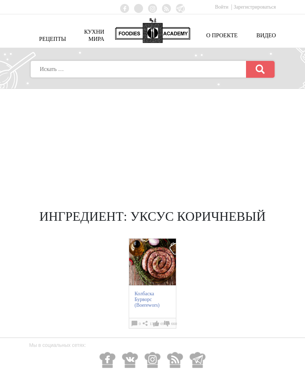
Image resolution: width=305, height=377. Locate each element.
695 (164, 323)
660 (174, 323)
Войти (222, 7)
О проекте (222, 35)
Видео (266, 35)
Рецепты (52, 39)
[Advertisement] (152, 142)
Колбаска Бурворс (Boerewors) (146, 299)
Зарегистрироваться (254, 7)
